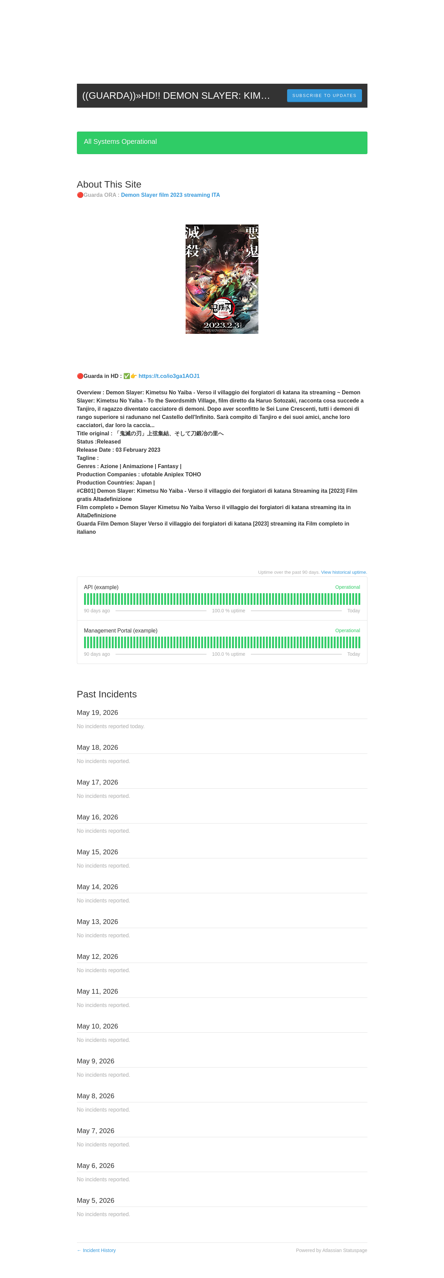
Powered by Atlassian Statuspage (331, 1250)
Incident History (96, 1250)
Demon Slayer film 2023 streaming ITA (170, 195)
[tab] (85, 599)
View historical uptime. (344, 572)
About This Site (109, 184)
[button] (324, 95)
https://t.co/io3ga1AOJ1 (169, 376)
